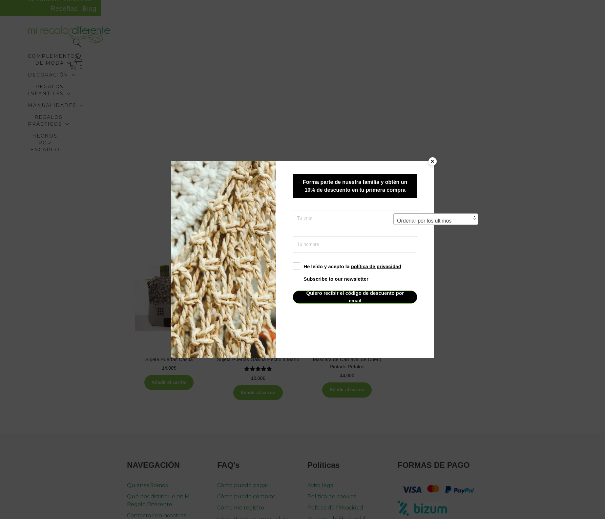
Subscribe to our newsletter (330, 278)
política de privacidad (376, 266)
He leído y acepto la (347, 266)
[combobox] (435, 128)
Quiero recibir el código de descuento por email (355, 297)
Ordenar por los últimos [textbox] (424, 129)
